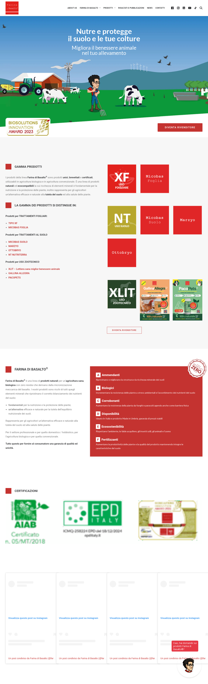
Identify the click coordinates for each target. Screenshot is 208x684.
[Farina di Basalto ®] (12, 7)
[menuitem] (72, 8)
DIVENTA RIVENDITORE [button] (180, 127)
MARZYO (13, 246)
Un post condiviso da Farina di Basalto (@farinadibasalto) (37, 658)
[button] (173, 8)
